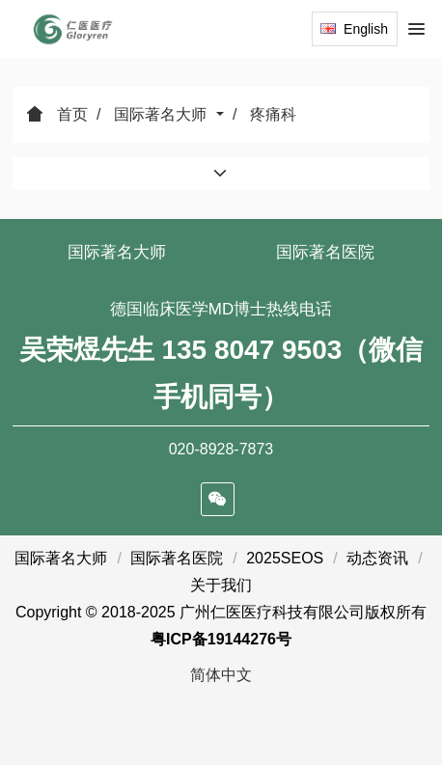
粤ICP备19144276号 (221, 639)
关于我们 (221, 585)
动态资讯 (377, 558)
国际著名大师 (162, 114)
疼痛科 (273, 114)
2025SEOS (284, 558)
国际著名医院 (325, 252)
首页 (57, 114)
